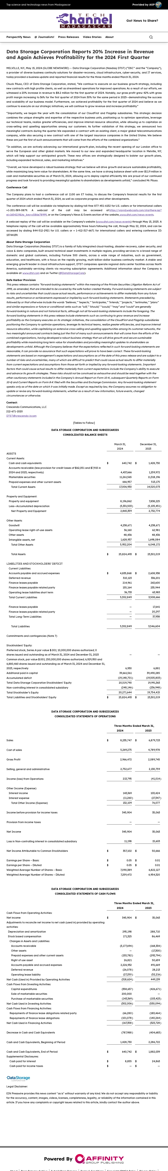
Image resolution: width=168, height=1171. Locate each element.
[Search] (151, 37)
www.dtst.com (31, 273)
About (109, 37)
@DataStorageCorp (71, 273)
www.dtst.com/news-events (137, 214)
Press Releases (68, 37)
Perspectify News (18, 37)
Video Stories (92, 37)
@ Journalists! (44, 37)
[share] (159, 37)
